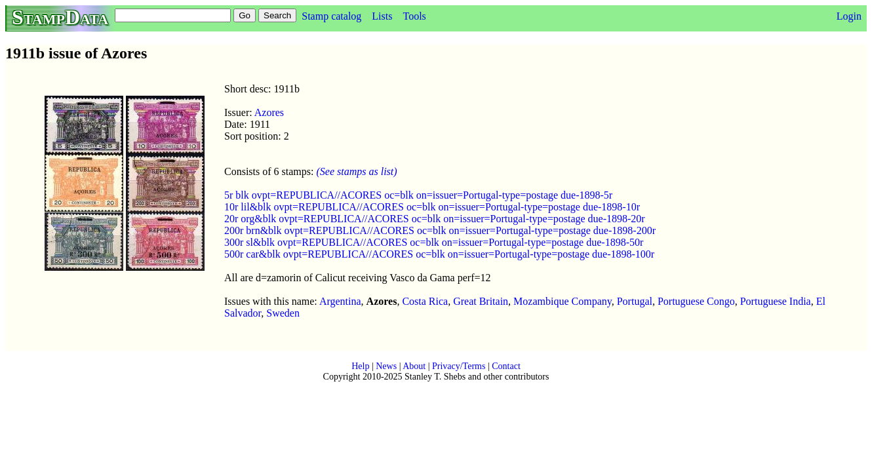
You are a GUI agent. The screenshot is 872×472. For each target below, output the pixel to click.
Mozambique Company (562, 301)
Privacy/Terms (458, 366)
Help (360, 366)
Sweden (283, 313)
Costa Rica (425, 301)
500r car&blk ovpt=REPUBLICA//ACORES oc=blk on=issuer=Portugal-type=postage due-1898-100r (439, 254)
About (414, 366)
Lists (382, 16)
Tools (414, 16)
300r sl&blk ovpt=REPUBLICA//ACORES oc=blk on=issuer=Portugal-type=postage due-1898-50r (433, 242)
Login (849, 16)
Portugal (634, 301)
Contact (506, 366)
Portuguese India (775, 301)
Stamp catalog (331, 16)
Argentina (340, 301)
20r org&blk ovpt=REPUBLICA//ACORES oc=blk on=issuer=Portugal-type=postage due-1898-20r (434, 218)
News (386, 366)
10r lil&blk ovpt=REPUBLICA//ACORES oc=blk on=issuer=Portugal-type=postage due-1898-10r (432, 206)
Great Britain (480, 301)
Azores (269, 112)
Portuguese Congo (696, 301)
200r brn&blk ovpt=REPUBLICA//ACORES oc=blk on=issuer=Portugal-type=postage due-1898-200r (440, 230)
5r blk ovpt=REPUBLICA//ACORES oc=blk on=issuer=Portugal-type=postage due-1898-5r (418, 195)
